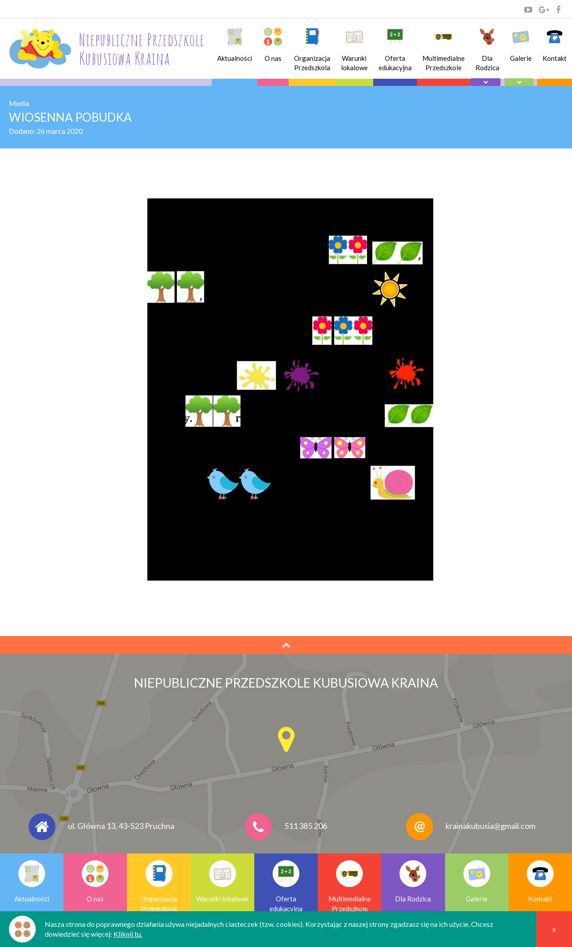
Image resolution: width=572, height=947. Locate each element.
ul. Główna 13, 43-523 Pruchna (121, 826)
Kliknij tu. (128, 934)
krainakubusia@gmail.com (490, 826)
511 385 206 (305, 826)
